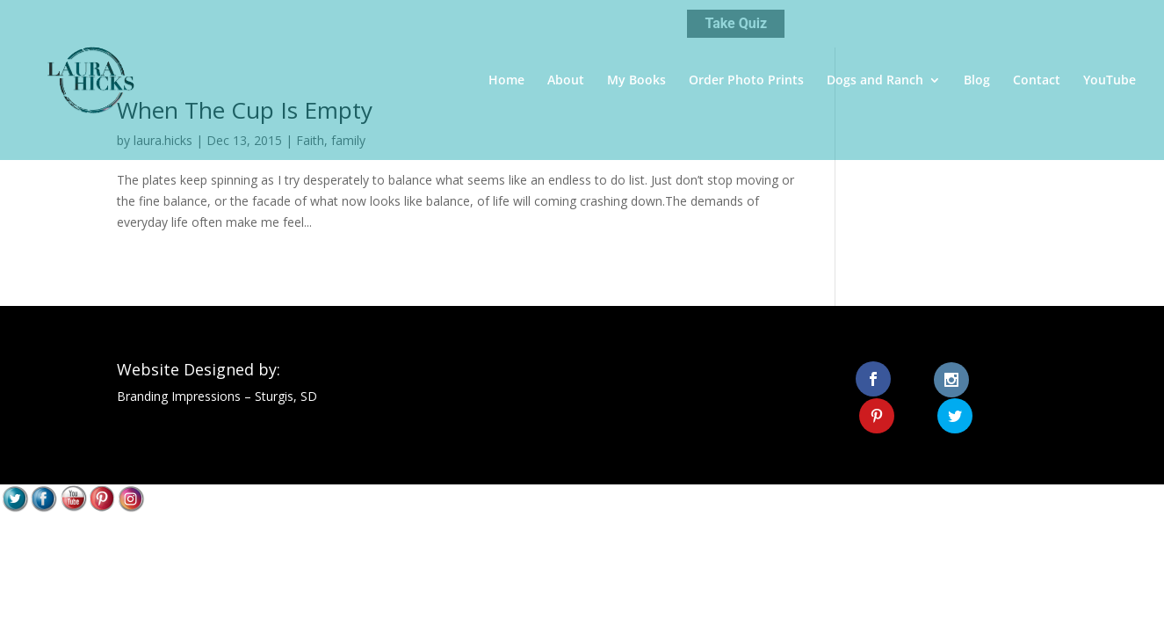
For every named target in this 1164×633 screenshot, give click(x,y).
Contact (1036, 81)
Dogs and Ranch (875, 81)
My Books (636, 81)
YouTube (1109, 81)
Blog (977, 81)
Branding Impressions (179, 396)
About (565, 81)
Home (506, 81)
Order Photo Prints (746, 81)
